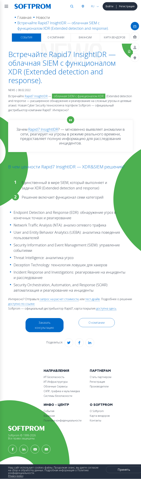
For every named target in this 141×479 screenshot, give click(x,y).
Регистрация (126, 6)
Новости (43, 17)
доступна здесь (106, 308)
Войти (109, 6)
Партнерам (100, 371)
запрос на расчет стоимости (59, 299)
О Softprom (101, 405)
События (26, 37)
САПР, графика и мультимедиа (62, 391)
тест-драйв (92, 299)
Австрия (82, 6)
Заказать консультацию (44, 325)
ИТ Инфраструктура (56, 381)
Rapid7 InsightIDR (36, 96)
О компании (55, 37)
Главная (24, 17)
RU (92, 6)
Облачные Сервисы (56, 386)
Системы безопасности (58, 396)
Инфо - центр (56, 405)
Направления (56, 371)
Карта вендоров (114, 37)
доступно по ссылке (21, 304)
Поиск (71, 6)
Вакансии (85, 37)
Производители (99, 386)
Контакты (95, 420)
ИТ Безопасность (54, 377)
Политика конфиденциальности (62, 420)
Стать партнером (100, 377)
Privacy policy (15, 476)
